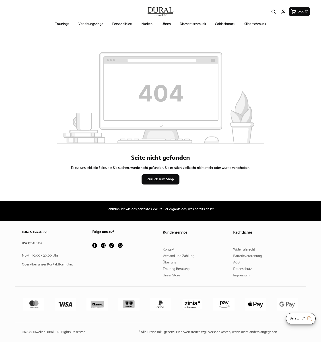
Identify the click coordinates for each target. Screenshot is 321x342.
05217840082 (33, 243)
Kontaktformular (61, 264)
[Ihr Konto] (283, 11)
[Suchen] (273, 11)
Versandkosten (220, 332)
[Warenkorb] (299, 11)
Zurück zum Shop (160, 179)
